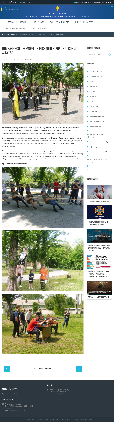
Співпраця (93, 111)
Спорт (92, 101)
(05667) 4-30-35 (11, 394)
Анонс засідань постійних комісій (98, 170)
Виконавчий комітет (59, 22)
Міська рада (38, 22)
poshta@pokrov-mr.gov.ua (103, 2)
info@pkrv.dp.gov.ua (83, 2)
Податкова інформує (97, 121)
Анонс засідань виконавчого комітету (97, 160)
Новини (23, 22)
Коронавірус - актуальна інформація (95, 135)
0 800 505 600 (26, 2)
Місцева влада (95, 86)
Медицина (93, 96)
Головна (9, 22)
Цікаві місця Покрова (97, 116)
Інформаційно (95, 147)
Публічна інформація (15, 29)
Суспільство (28, 59)
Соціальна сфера (96, 76)
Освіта (92, 81)
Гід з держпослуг (95, 126)
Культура (93, 91)
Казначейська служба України (100, 142)
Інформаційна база (84, 22)
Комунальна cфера (96, 71)
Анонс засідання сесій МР (99, 152)
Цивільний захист (39, 29)
